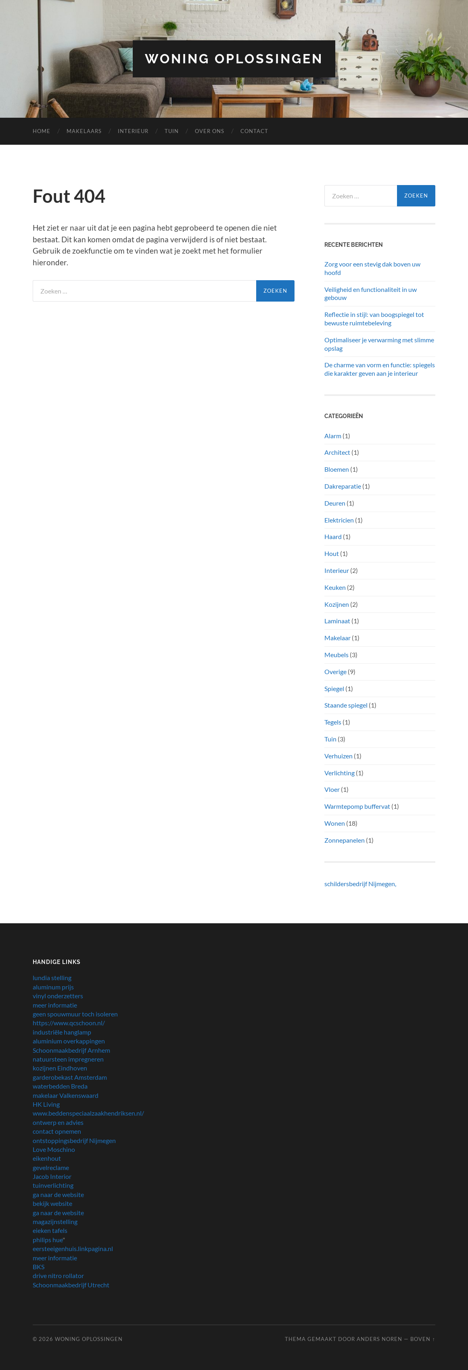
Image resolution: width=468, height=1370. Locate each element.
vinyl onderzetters (58, 995)
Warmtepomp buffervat (357, 806)
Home (41, 131)
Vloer (332, 789)
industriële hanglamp (62, 1032)
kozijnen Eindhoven (60, 1068)
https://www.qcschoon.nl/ (69, 1022)
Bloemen (336, 469)
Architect (337, 452)
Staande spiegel (346, 705)
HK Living (46, 1104)
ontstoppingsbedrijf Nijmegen (74, 1140)
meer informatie (55, 1005)
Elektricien (339, 520)
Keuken (335, 587)
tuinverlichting (53, 1185)
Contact (254, 131)
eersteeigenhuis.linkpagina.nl (73, 1248)
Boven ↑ (422, 1339)
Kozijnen (336, 604)
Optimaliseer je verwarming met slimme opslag (379, 344)
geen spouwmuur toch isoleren (75, 1014)
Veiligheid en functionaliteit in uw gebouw (370, 293)
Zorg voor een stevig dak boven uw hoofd (372, 268)
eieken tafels (50, 1230)
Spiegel (334, 688)
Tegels (332, 722)
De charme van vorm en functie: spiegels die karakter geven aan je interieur (379, 369)
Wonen (334, 823)
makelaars (84, 131)
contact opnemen (57, 1131)
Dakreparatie (342, 486)
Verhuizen (338, 756)
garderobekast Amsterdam (70, 1077)
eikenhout (47, 1158)
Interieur (133, 131)
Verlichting (339, 773)
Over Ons (209, 131)
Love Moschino (54, 1149)
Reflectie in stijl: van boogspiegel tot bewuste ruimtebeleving (374, 318)
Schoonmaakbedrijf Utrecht (71, 1285)
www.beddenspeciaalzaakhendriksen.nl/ (88, 1113)
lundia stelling (52, 977)
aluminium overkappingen (69, 1041)
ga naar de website (58, 1194)
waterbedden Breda (60, 1086)
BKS (38, 1266)
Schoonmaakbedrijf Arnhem (71, 1050)
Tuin (172, 131)
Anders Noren (379, 1339)
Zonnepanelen (344, 840)
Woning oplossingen (234, 58)
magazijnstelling (55, 1221)
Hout (331, 553)
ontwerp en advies (58, 1122)
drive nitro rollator (58, 1275)
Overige (335, 671)
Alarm (332, 435)
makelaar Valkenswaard (65, 1095)
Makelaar (337, 637)
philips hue (48, 1239)
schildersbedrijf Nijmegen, (360, 883)
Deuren (334, 503)
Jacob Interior (52, 1176)
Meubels (336, 654)
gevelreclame (51, 1167)
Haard (333, 536)
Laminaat (337, 621)
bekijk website (52, 1203)
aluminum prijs (53, 987)
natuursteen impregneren (68, 1059)
